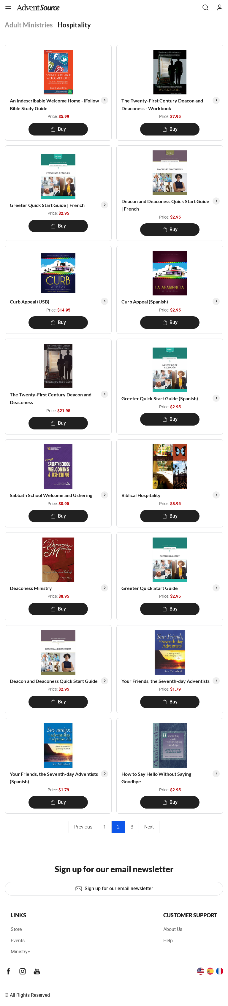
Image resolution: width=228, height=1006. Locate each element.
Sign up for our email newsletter (114, 888)
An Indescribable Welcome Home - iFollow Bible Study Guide (54, 104)
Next (149, 827)
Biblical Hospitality (141, 495)
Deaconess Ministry (31, 588)
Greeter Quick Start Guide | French (47, 205)
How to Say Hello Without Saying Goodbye (156, 777)
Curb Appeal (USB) (29, 301)
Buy (58, 129)
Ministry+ (20, 951)
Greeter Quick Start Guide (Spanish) (159, 398)
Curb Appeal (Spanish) (144, 301)
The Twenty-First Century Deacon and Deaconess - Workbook (162, 104)
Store (16, 929)
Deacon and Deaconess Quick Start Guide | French (165, 205)
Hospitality (74, 25)
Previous (83, 827)
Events (18, 940)
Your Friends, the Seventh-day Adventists (165, 681)
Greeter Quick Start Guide (149, 588)
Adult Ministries (29, 25)
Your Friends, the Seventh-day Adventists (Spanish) (54, 777)
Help (168, 940)
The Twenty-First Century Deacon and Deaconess (50, 398)
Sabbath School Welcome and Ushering (51, 495)
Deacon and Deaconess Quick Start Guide (54, 681)
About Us (172, 929)
